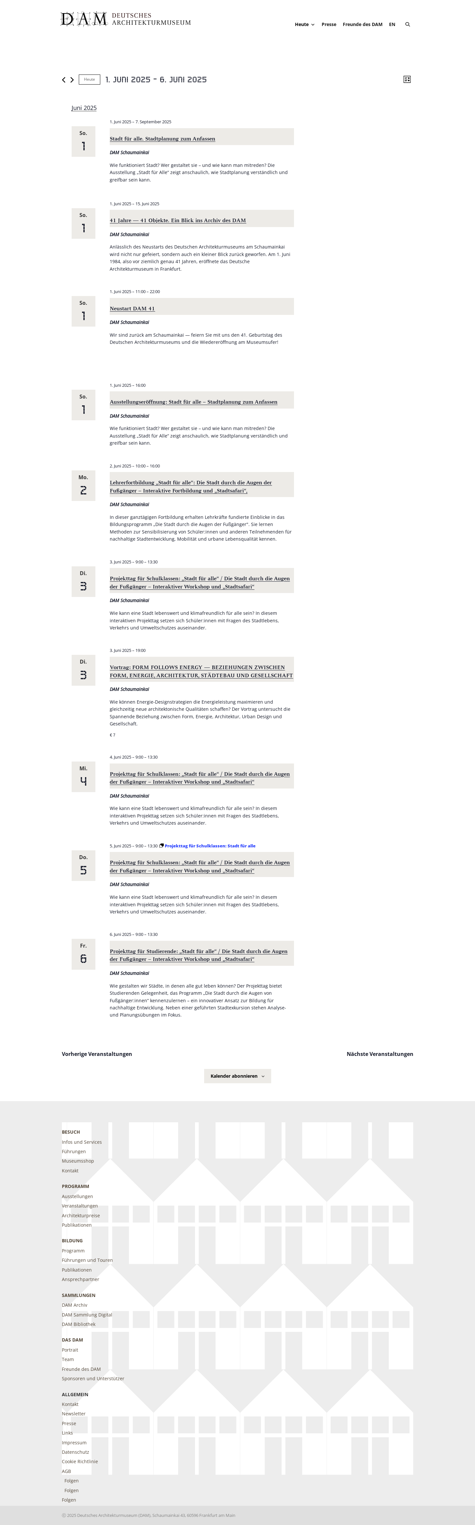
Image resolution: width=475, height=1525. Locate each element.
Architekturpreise (81, 1215)
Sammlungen (78, 1295)
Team (68, 1359)
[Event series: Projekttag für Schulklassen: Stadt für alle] (207, 846)
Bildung (72, 1240)
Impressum (74, 1442)
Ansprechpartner (80, 1279)
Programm (75, 1186)
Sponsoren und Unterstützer (93, 1378)
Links (67, 1433)
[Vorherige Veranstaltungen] (63, 80)
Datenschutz (75, 1452)
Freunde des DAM (363, 24)
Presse (329, 24)
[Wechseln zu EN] (392, 24)
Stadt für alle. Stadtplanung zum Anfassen (162, 138)
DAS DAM (72, 1340)
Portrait (70, 1350)
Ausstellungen (77, 1196)
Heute (305, 24)
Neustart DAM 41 (132, 308)
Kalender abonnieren (234, 1076)
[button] (407, 24)
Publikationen (77, 1225)
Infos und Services (82, 1142)
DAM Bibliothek (78, 1324)
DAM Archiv (74, 1305)
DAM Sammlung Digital (87, 1315)
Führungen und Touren (87, 1260)
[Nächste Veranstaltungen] (72, 80)
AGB (66, 1471)
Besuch (71, 1132)
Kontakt (70, 1170)
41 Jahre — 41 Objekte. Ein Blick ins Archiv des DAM (178, 220)
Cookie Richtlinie (80, 1461)
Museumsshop (78, 1161)
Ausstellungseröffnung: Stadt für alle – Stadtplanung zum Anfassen (193, 401)
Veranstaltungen (80, 1206)
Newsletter (74, 1413)
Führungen (74, 1151)
